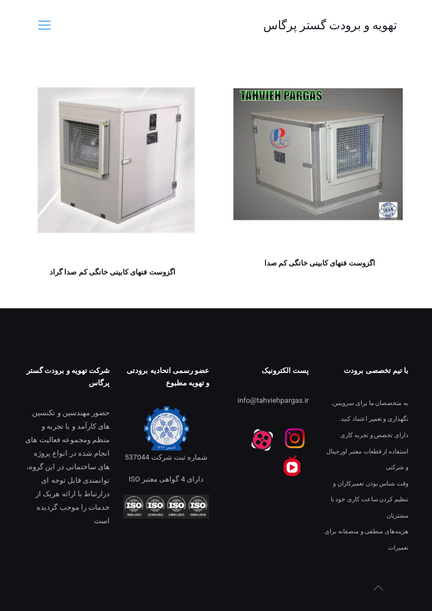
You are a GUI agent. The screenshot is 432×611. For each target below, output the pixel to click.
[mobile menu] (44, 25)
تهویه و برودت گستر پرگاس (330, 25)
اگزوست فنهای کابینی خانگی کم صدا (319, 263)
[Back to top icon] (378, 588)
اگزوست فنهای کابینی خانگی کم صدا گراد (112, 272)
